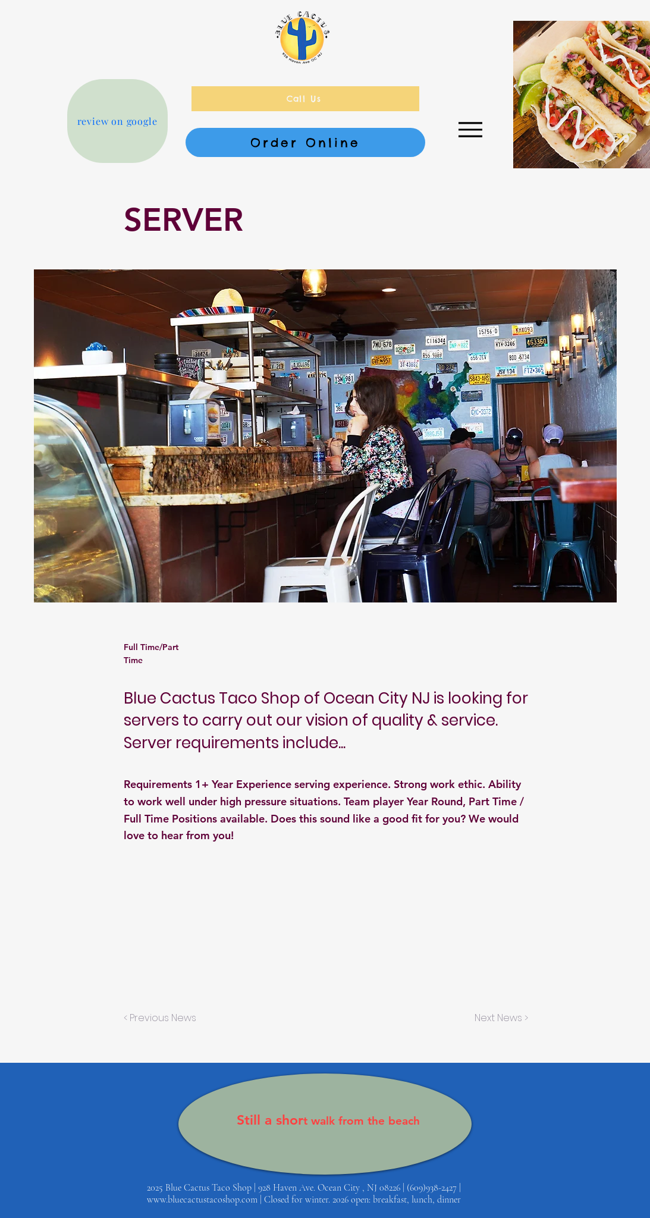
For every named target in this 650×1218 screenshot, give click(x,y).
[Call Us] (305, 98)
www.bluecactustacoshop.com (202, 1200)
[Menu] (471, 129)
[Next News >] (498, 1018)
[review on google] (117, 121)
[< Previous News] (163, 1018)
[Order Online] (305, 142)
